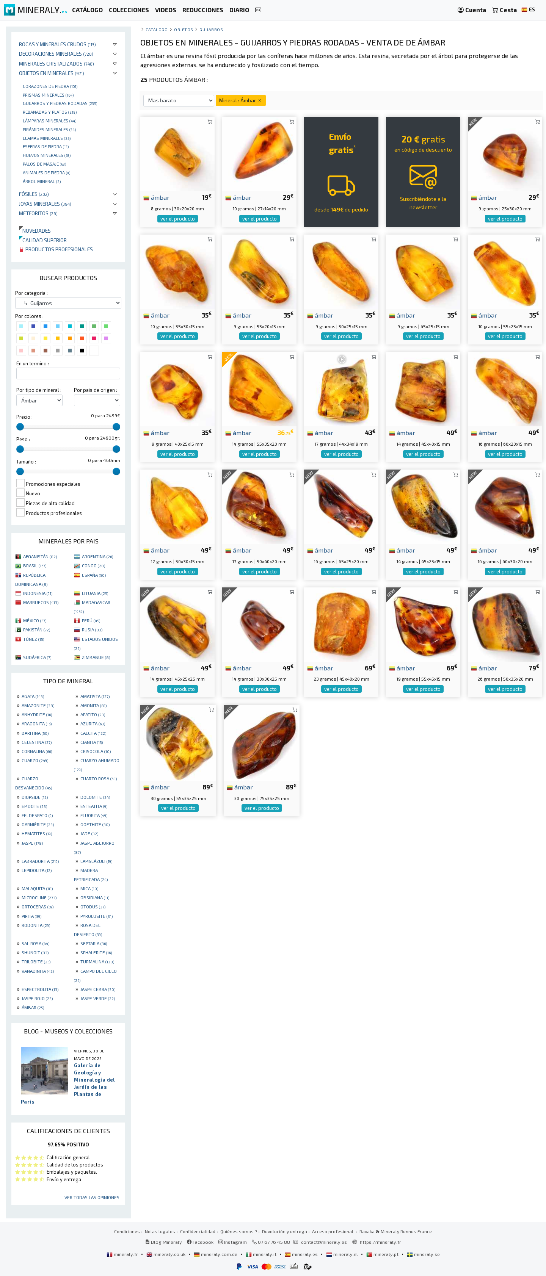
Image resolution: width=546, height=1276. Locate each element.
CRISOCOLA (95, 751)
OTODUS (92, 906)
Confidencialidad (197, 1231)
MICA (89, 888)
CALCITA (93, 733)
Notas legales (160, 1231)
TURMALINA (97, 961)
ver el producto (177, 219)
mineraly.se (423, 1254)
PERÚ (91, 620)
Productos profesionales (56, 249)
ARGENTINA (97, 556)
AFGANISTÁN (40, 556)
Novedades (35, 230)
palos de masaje (44, 163)
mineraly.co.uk (166, 1254)
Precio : (24, 417)
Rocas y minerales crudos (57, 44)
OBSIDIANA (94, 897)
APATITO (92, 714)
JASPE (32, 842)
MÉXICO (34, 620)
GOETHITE (95, 824)
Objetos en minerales (51, 73)
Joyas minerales (45, 203)
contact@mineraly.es (324, 1242)
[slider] (20, 427)
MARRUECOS (40, 602)
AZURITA (92, 723)
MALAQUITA (37, 888)
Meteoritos (38, 213)
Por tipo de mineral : (38, 390)
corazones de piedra (50, 86)
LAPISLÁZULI (96, 861)
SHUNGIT (35, 952)
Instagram (232, 1242)
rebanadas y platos (50, 111)
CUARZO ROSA (98, 778)
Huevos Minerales (47, 155)
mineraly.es (302, 1254)
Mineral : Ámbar (240, 100)
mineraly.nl (342, 1254)
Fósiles (34, 194)
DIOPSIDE (35, 797)
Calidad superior (43, 240)
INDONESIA (37, 593)
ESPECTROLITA (40, 989)
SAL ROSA (35, 943)
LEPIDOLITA (37, 870)
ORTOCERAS (37, 906)
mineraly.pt (383, 1254)
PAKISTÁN (36, 629)
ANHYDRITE (37, 714)
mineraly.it (262, 1254)
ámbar (156, 197)
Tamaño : (26, 462)
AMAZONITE (38, 705)
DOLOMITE (95, 797)
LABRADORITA (40, 861)
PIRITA (31, 916)
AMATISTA (95, 696)
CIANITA (91, 742)
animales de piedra (46, 172)
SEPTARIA (93, 943)
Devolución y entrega (284, 1231)
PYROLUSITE (96, 916)
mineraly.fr (123, 1254)
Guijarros (211, 29)
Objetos (183, 29)
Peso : (23, 439)
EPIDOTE (34, 806)
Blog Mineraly (163, 1242)
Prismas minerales (48, 94)
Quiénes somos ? (238, 1231)
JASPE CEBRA (97, 989)
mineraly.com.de (216, 1254)
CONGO (93, 565)
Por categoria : (31, 293)
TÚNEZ (33, 639)
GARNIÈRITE (38, 824)
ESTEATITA (93, 806)
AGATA (33, 696)
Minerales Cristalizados (56, 63)
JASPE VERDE (97, 998)
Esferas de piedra (46, 146)
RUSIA (92, 629)
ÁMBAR (33, 1007)
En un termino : (32, 363)
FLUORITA (93, 815)
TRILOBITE (36, 961)
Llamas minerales (47, 138)
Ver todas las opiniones (91, 1197)
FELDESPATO (37, 815)
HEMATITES (37, 833)
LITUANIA (95, 593)
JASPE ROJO (37, 998)
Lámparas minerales (49, 120)
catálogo (157, 29)
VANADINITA (38, 971)
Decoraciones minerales (56, 53)
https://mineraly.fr (380, 1242)
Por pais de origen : (95, 390)
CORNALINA (37, 751)
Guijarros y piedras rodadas (60, 103)
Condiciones (127, 1231)
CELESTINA (37, 742)
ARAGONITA (37, 723)
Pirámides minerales (49, 129)
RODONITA (36, 925)
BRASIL (34, 565)
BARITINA (35, 733)
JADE (89, 833)
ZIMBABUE (96, 657)
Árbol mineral (42, 181)
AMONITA (93, 705)
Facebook (200, 1242)
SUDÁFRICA (37, 657)
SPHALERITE (96, 952)
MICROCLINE (39, 897)
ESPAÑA (94, 575)
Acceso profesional (333, 1231)
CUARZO (35, 760)
